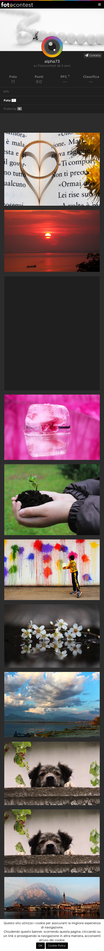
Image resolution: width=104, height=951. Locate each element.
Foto (10, 100)
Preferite (13, 109)
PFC (65, 76)
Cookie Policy (57, 945)
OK (40, 945)
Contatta (93, 55)
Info (6, 91)
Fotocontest (17, 4)
